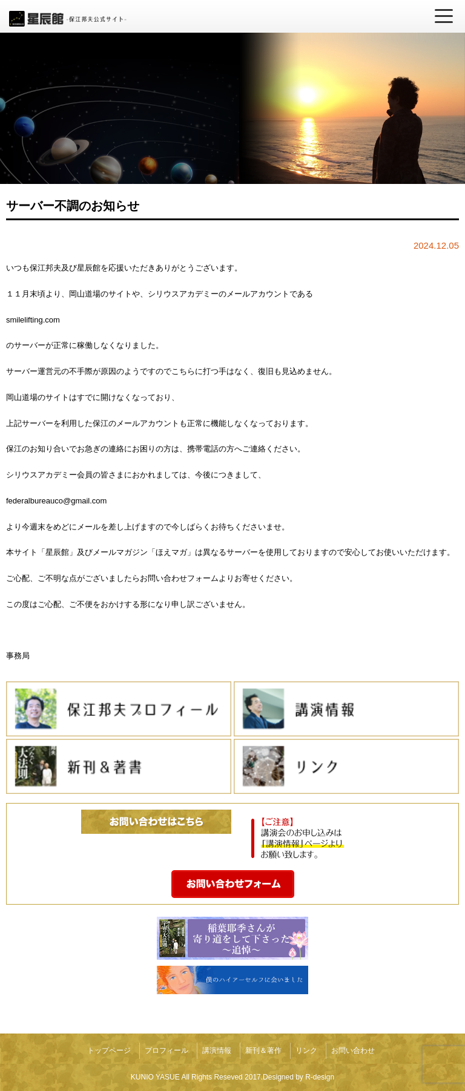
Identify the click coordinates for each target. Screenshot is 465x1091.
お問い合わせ (353, 1050)
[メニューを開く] (444, 16)
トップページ (109, 1050)
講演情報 (216, 1050)
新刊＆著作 (263, 1050)
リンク (306, 1050)
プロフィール (166, 1050)
